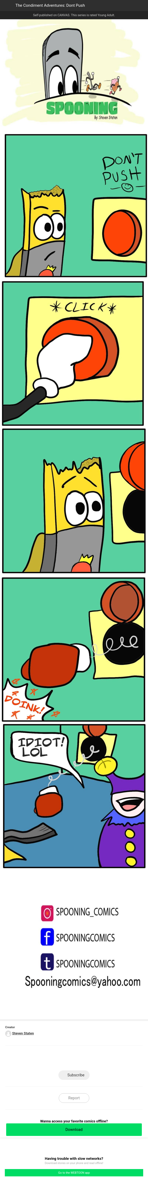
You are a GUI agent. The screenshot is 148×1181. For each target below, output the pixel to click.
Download (73, 1129)
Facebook (57, 1059)
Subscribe (75, 1075)
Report (74, 1098)
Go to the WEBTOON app (74, 1172)
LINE (39, 1059)
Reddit (109, 1059)
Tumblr (91, 1059)
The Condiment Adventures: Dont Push (50, 5)
